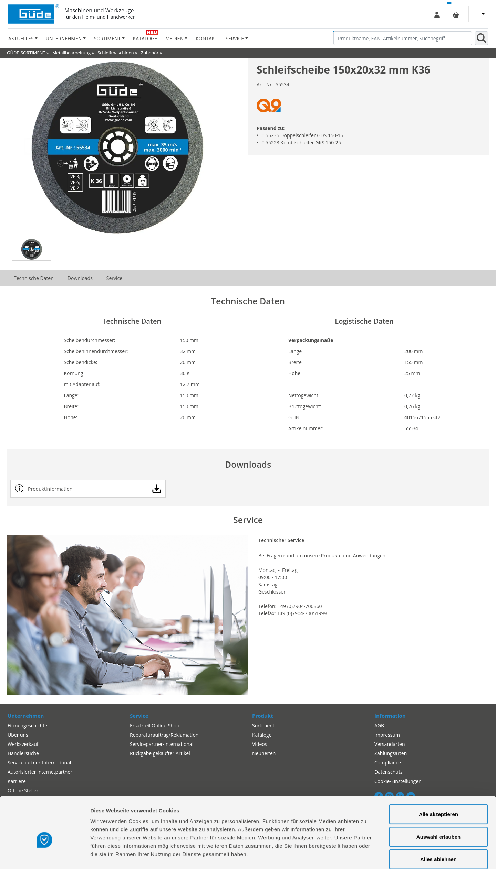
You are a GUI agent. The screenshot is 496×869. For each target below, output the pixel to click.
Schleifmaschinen (115, 53)
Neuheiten (264, 753)
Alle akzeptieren (438, 779)
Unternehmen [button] (64, 38)
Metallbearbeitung (71, 53)
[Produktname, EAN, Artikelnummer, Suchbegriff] (402, 38)
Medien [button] (174, 38)
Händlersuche (23, 753)
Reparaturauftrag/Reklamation (164, 734)
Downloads (80, 278)
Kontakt (206, 38)
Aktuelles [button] (20, 38)
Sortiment (263, 725)
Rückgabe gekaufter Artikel (160, 753)
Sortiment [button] (107, 38)
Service (114, 278)
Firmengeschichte (27, 725)
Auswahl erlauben (438, 801)
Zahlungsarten (390, 753)
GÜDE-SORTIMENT (26, 53)
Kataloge (145, 38)
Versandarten (389, 744)
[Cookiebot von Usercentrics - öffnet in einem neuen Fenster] (44, 855)
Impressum (387, 734)
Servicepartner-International (161, 744)
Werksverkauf (23, 744)
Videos (259, 744)
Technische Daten (34, 278)
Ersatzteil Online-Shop (154, 725)
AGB (379, 725)
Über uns (18, 734)
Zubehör (150, 53)
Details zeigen (366, 855)
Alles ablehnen (438, 824)
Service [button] (235, 38)
